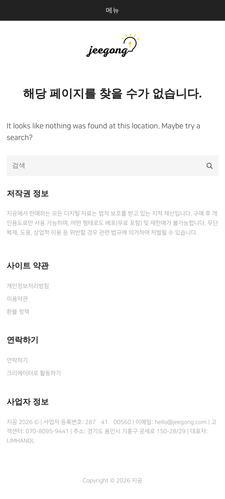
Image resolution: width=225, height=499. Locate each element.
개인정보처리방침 (28, 286)
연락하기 (17, 360)
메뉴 (112, 10)
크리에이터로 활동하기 (34, 373)
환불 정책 (18, 312)
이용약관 (17, 299)
